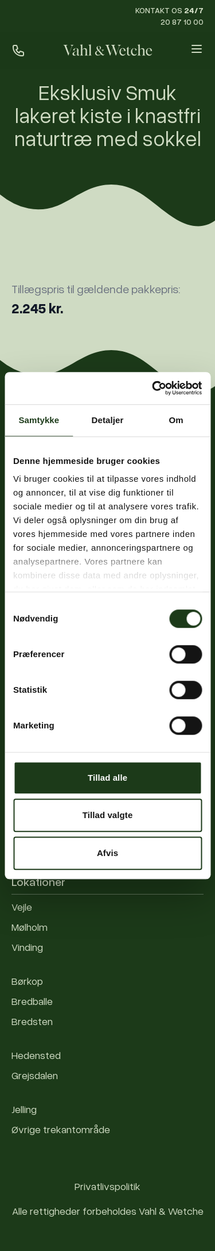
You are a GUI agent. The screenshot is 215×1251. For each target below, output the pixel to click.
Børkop (27, 980)
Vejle (21, 906)
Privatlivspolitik (107, 1186)
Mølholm (29, 926)
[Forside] (107, 50)
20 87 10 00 (182, 21)
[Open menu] (197, 49)
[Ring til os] (18, 50)
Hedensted (36, 1055)
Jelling (24, 1109)
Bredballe (32, 1001)
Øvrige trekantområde (60, 1129)
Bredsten (32, 1021)
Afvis (107, 853)
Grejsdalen (34, 1075)
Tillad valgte (108, 815)
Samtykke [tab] (38, 420)
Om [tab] (176, 420)
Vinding (27, 947)
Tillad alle (107, 777)
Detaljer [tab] (108, 420)
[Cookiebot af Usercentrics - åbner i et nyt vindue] (153, 388)
